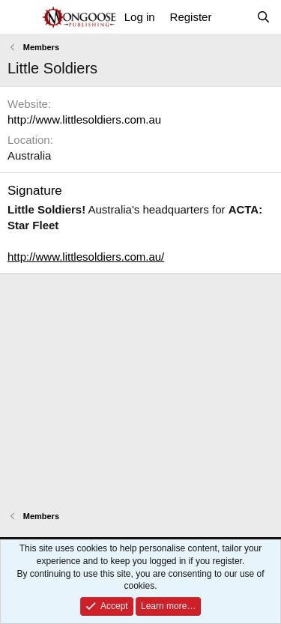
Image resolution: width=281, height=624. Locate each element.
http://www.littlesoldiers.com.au (84, 119)
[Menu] (20, 17)
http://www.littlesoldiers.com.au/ (85, 256)
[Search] (263, 17)
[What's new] (233, 17)
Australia (29, 155)
